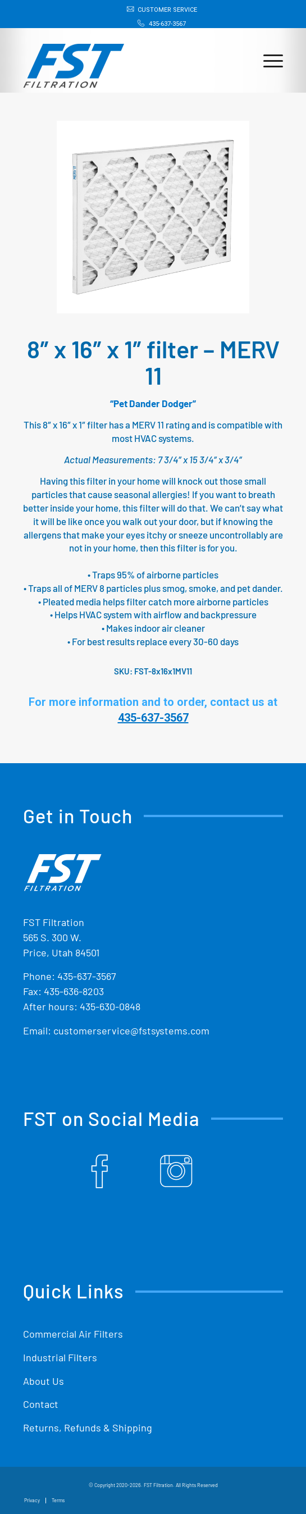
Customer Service (167, 9)
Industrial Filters (60, 1357)
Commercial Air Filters (73, 1334)
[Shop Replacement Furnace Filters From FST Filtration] (127, 60)
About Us (43, 1381)
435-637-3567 (167, 24)
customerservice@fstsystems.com (131, 1030)
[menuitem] (156, 9)
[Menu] (267, 60)
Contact (40, 1404)
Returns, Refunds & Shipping (87, 1427)
